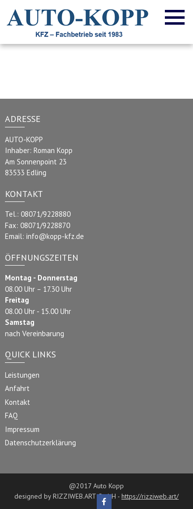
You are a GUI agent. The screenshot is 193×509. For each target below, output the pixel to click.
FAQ (11, 415)
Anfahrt (17, 388)
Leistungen (22, 375)
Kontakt (17, 402)
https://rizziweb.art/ (150, 496)
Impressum (22, 429)
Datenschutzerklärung (40, 442)
